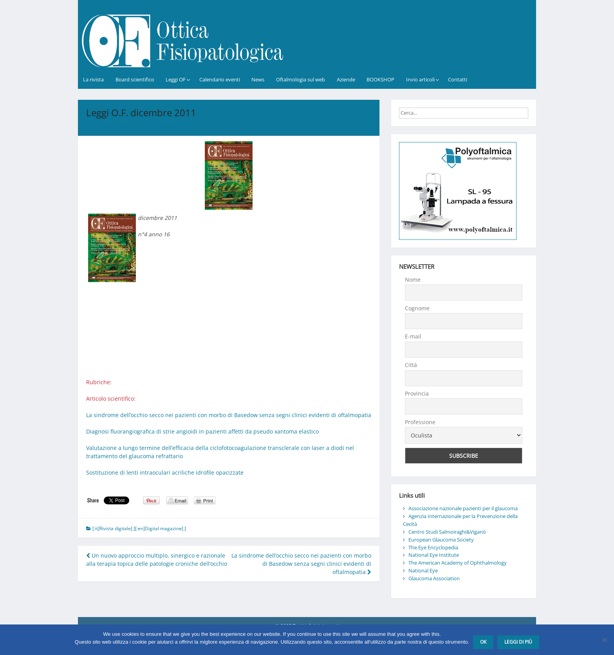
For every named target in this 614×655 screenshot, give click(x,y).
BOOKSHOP (380, 79)
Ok (483, 642)
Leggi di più (518, 642)
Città (411, 365)
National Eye (423, 570)
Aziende (346, 79)
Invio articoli (420, 79)
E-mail (413, 336)
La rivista (93, 79)
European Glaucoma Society (441, 539)
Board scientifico (135, 79)
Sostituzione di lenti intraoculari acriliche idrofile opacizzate (165, 472)
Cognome (417, 308)
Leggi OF (176, 79)
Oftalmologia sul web (300, 79)
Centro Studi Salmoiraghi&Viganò (447, 531)
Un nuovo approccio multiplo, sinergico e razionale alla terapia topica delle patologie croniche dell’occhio (156, 559)
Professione (420, 422)
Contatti (457, 79)
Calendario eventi (219, 79)
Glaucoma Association (434, 578)
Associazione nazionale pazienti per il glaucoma (463, 508)
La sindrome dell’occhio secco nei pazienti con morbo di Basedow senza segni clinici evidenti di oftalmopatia (228, 415)
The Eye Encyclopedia (433, 547)
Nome (413, 279)
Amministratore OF (164, 126)
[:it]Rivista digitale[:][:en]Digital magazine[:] (139, 528)
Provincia (417, 393)
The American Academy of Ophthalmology (457, 562)
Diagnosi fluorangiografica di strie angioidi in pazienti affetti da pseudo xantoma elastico (202, 431)
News (257, 79)
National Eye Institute (433, 554)
